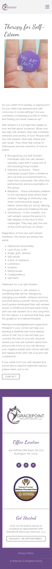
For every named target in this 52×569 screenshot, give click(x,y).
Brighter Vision (34, 561)
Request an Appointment (26, 539)
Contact (11, 377)
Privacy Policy (26, 553)
